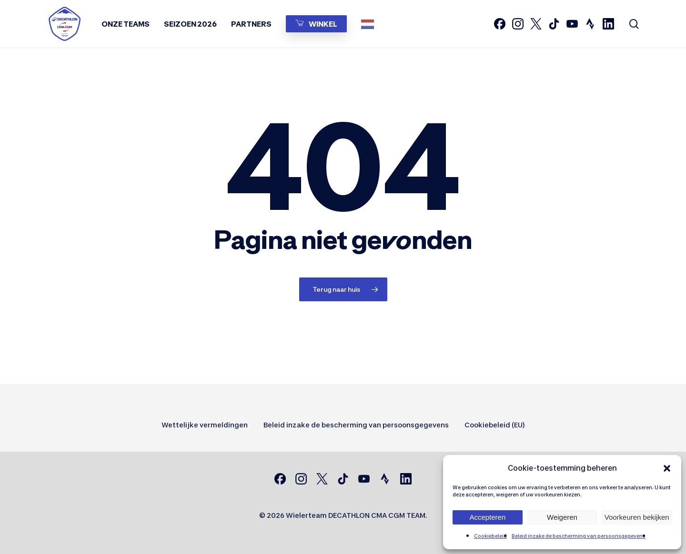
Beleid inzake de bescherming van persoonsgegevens (579, 536)
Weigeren (562, 517)
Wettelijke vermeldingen (204, 425)
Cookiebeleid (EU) (494, 425)
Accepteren (487, 517)
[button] (667, 468)
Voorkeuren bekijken (637, 517)
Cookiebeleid (490, 536)
